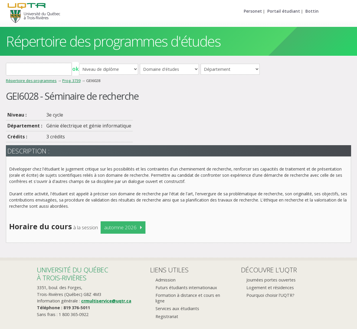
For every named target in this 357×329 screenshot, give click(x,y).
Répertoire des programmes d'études (113, 41)
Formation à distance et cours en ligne (187, 298)
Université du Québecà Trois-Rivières (72, 273)
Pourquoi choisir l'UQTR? (270, 295)
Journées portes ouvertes (271, 280)
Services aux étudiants (177, 308)
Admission (165, 280)
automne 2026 (120, 227)
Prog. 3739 (71, 80)
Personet (253, 11)
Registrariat (166, 316)
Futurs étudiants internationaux (186, 287)
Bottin (312, 11)
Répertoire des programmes (31, 80)
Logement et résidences (270, 287)
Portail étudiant (283, 11)
